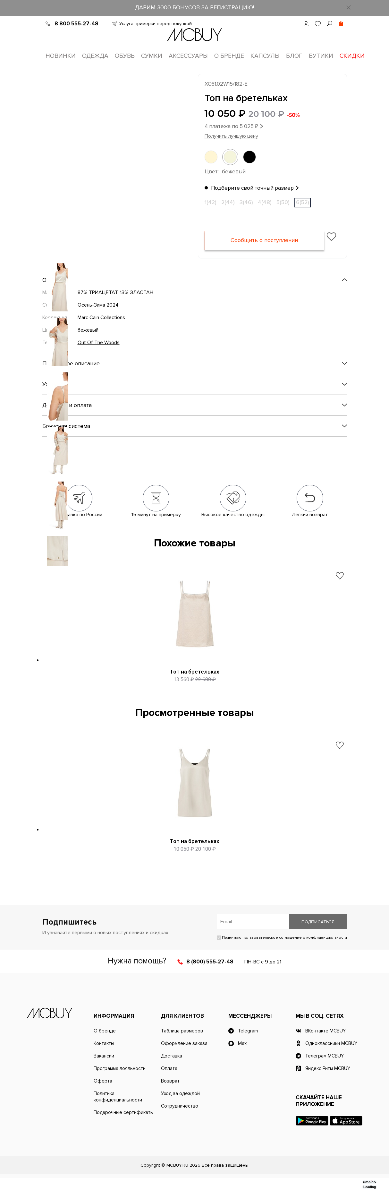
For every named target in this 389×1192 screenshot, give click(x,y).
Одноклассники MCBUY (331, 1057)
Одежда (95, 56)
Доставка (171, 1070)
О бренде (229, 56)
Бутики (321, 56)
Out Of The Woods (99, 343)
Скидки (352, 56)
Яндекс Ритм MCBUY (327, 1082)
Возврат (170, 1095)
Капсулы (265, 56)
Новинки (61, 56)
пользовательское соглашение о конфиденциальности (294, 951)
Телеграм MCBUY (324, 1070)
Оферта (103, 1095)
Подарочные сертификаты (124, 1126)
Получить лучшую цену (231, 137)
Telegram (248, 1045)
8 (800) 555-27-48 (209, 975)
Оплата (169, 1082)
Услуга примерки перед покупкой (155, 23)
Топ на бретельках (194, 672)
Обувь (125, 56)
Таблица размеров (182, 1045)
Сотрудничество (179, 1120)
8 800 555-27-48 (76, 23)
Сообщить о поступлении (264, 241)
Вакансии (104, 1070)
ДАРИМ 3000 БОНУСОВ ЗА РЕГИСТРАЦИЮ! (194, 7)
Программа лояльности (120, 1082)
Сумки (151, 56)
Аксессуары (188, 56)
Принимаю (282, 951)
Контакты (104, 1057)
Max (242, 1057)
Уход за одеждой (180, 1107)
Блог (294, 56)
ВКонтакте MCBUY (325, 1045)
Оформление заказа (184, 1057)
